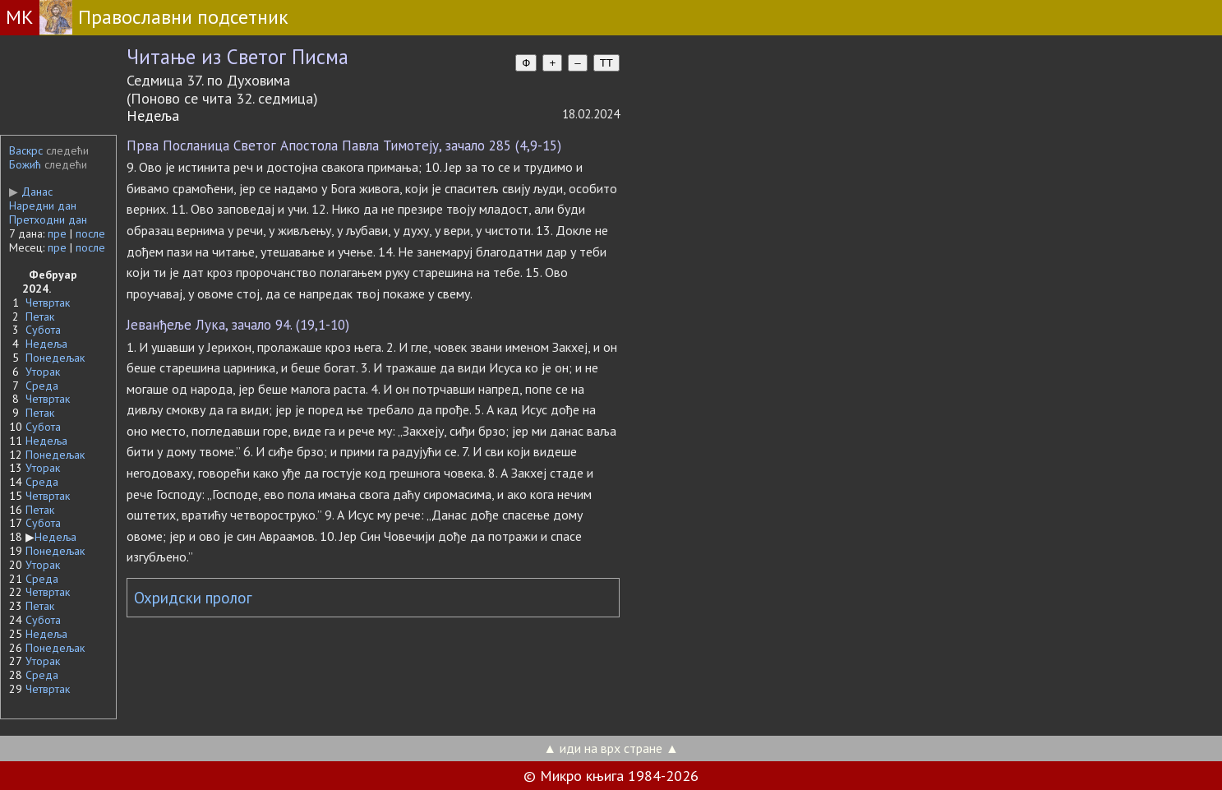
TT (606, 63)
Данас (31, 191)
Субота (43, 329)
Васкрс (26, 150)
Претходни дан (48, 219)
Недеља (46, 343)
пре (57, 233)
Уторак (42, 371)
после (90, 233)
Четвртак (47, 302)
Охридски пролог (193, 598)
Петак (39, 316)
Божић (25, 164)
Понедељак (55, 357)
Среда (41, 385)
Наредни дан (42, 205)
